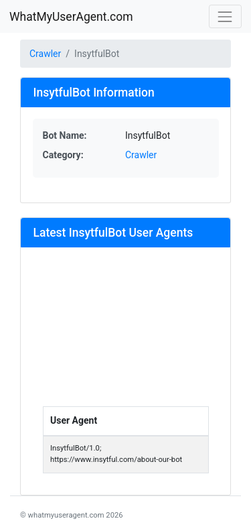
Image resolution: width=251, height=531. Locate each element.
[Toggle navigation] (225, 16)
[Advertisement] (126, 333)
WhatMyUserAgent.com (71, 16)
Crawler (45, 53)
